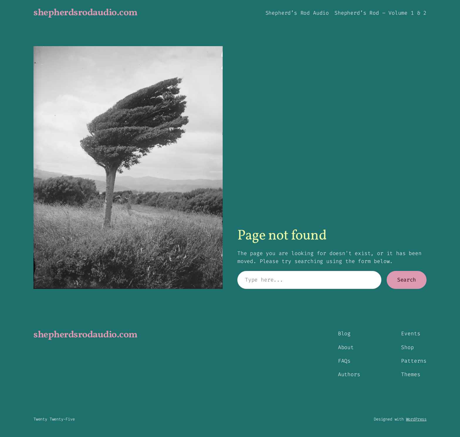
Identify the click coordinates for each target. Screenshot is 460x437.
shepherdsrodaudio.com (85, 12)
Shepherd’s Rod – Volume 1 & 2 (380, 12)
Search (406, 279)
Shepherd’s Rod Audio (297, 12)
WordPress (416, 419)
